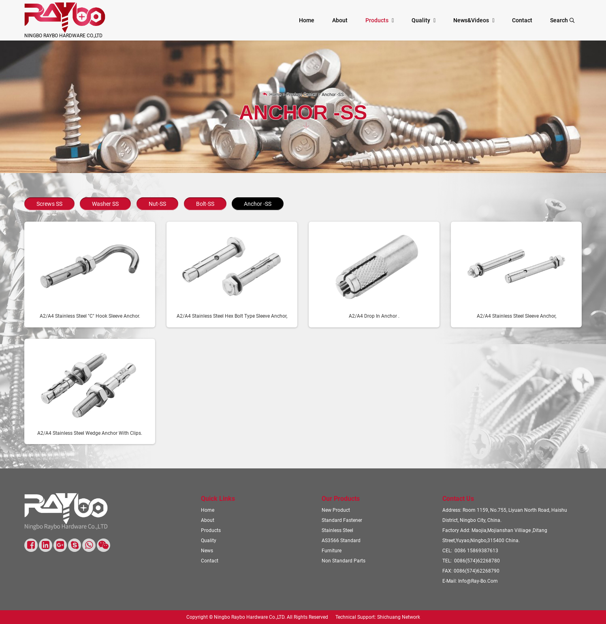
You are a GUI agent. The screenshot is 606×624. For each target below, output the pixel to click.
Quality (421, 20)
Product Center (301, 94)
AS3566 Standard (341, 540)
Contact (522, 20)
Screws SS (49, 204)
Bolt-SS (205, 204)
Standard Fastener (342, 520)
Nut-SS (157, 204)
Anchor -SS (333, 94)
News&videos (471, 20)
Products (376, 20)
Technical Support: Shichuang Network (377, 617)
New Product (336, 510)
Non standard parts (343, 561)
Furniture (331, 550)
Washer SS (105, 204)
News (207, 550)
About (340, 20)
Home (306, 20)
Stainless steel (337, 530)
